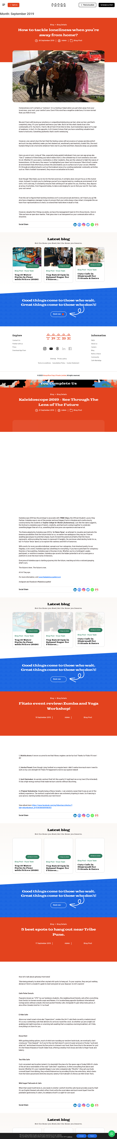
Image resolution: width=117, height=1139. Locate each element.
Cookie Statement (73, 367)
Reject (92, 1136)
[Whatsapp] (92, 224)
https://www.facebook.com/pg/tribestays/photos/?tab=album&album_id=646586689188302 (45, 739)
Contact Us (16, 341)
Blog (52, 25)
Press (14, 347)
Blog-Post (78, 41)
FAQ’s (93, 341)
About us (94, 344)
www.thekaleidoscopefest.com (50, 510)
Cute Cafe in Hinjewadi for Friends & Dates (88, 276)
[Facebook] (79, 224)
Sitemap (53, 362)
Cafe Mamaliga (96, 361)
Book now (58, 314)
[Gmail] (96, 224)
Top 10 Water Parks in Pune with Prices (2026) (27, 277)
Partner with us (17, 344)
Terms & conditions (44, 367)
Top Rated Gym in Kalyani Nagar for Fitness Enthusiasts (57, 277)
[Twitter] (88, 224)
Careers (93, 347)
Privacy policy (62, 362)
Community (95, 357)
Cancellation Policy (58, 367)
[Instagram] (83, 224)
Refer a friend (96, 354)
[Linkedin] (75, 224)
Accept (81, 1136)
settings (69, 1137)
